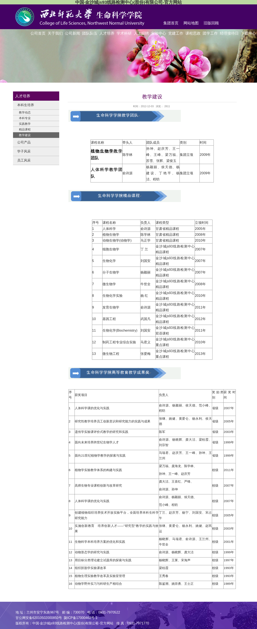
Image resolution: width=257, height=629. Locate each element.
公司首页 (38, 33)
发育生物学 (110, 307)
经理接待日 (229, 33)
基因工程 (109, 319)
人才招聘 (141, 33)
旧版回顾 (211, 23)
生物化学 (109, 261)
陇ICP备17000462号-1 (80, 618)
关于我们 (55, 33)
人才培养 (106, 33)
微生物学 (109, 284)
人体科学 (109, 229)
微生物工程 (110, 354)
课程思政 (193, 33)
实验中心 (158, 33)
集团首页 (170, 23)
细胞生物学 (110, 249)
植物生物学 (110, 234)
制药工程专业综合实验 (119, 342)
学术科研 (124, 33)
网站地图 (191, 23)
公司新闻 (72, 33)
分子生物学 (110, 272)
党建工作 (175, 33)
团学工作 (210, 33)
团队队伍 (89, 33)
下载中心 (248, 33)
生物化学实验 (112, 295)
